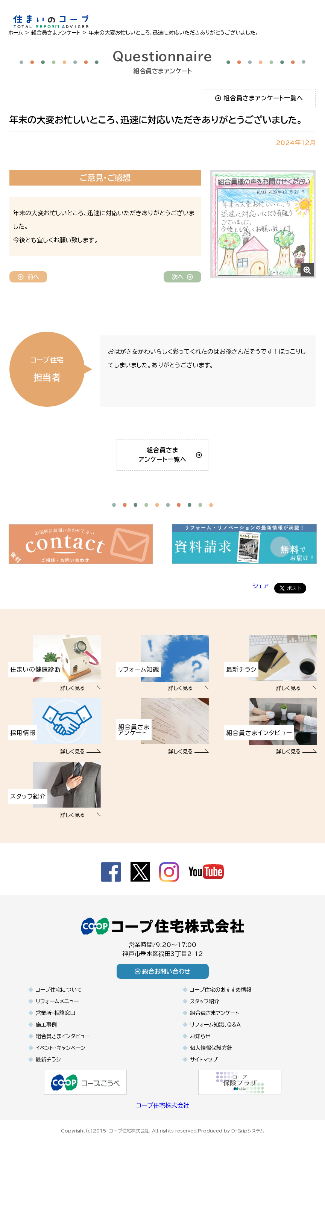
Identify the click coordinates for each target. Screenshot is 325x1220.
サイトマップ (204, 1104)
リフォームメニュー (57, 1046)
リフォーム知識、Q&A (215, 1069)
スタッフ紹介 (204, 1046)
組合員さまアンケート (214, 1057)
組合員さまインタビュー (63, 1081)
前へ (28, 277)
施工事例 (46, 1069)
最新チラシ (48, 1104)
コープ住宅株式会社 (162, 1150)
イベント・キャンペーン (60, 1092)
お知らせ (200, 1081)
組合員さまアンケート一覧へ (259, 98)
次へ (182, 277)
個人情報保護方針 (211, 1092)
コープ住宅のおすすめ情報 (220, 1034)
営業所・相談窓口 (55, 1057)
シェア (261, 631)
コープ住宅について (59, 1034)
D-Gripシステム (247, 1174)
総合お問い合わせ (163, 1016)
